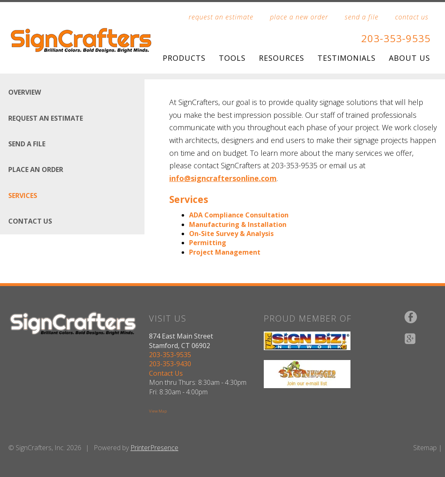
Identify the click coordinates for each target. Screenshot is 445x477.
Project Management (224, 252)
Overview (24, 92)
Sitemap (425, 447)
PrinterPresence (154, 447)
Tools (232, 58)
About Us (409, 58)
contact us (411, 16)
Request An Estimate (45, 118)
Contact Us (30, 221)
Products (184, 58)
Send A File (26, 143)
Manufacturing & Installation (237, 224)
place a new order (299, 16)
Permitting (207, 242)
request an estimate (221, 16)
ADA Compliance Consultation (239, 214)
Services (22, 195)
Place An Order (35, 169)
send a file (362, 16)
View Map (158, 411)
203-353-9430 (170, 363)
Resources (281, 58)
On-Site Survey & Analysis (231, 233)
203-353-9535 (396, 38)
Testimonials (346, 58)
